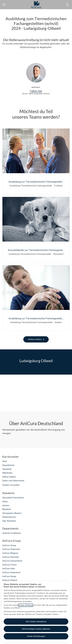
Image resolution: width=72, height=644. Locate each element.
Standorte (7, 469)
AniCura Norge (9, 576)
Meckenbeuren (9, 517)
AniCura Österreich (11, 549)
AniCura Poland (9, 580)
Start (4, 461)
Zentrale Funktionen (11, 533)
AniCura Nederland (11, 572)
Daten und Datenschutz (13, 480)
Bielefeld (6, 509)
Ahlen (5, 501)
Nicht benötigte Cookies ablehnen (36, 629)
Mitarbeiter (7, 472)
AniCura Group (9, 545)
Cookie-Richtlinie (26, 605)
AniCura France (9, 564)
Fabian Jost (36, 90)
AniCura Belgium (10, 553)
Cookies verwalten (11, 485)
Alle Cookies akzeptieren (36, 621)
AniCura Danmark (10, 557)
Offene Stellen (9, 476)
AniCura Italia (8, 568)
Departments (8, 465)
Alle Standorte (9, 520)
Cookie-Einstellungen (36, 636)
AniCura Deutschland (12, 560)
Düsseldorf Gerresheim (13, 497)
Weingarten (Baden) (11, 513)
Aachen (5, 505)
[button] (67, 4)
